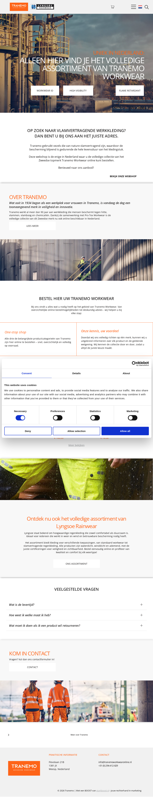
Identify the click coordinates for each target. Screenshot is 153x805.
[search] (147, 7)
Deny (28, 435)
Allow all (125, 435)
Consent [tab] (27, 377)
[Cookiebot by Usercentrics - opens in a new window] (134, 367)
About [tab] (126, 377)
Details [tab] (76, 377)
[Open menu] (133, 6)
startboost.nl (102, 798)
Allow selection (76, 435)
